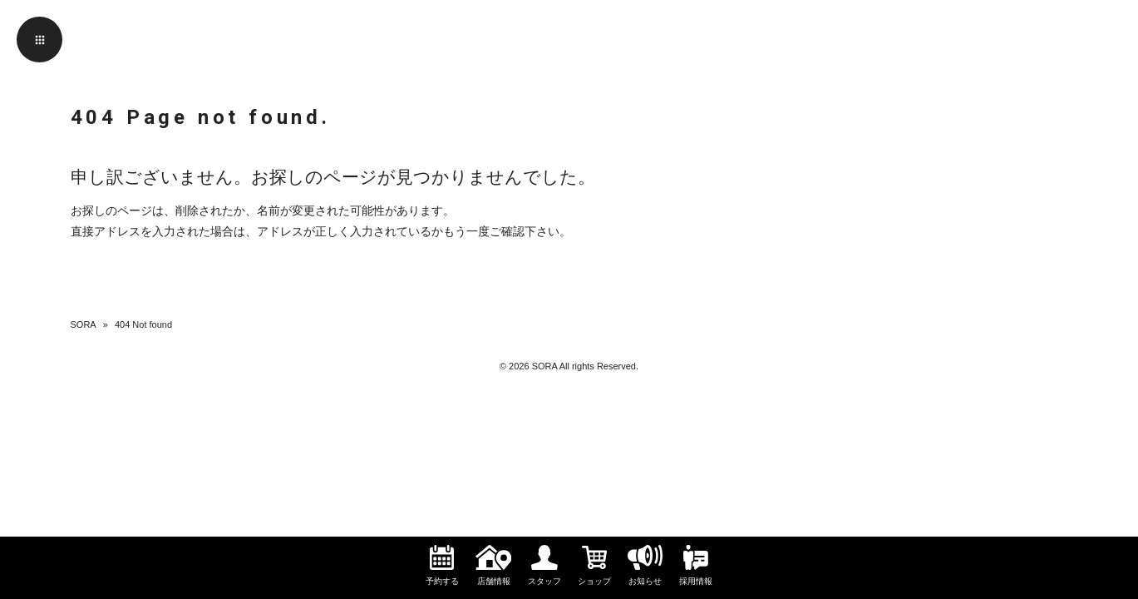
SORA (83, 324)
